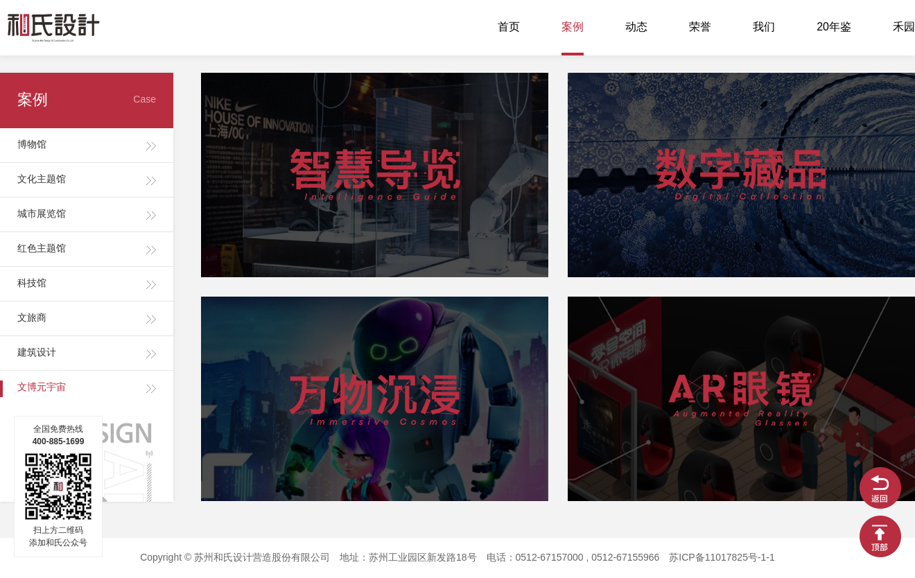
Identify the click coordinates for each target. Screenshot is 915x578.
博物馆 (31, 145)
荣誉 (700, 27)
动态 (636, 27)
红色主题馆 (41, 249)
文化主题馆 (41, 180)
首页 (509, 27)
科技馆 (31, 284)
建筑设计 (36, 353)
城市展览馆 (41, 214)
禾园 (904, 27)
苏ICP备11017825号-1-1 (722, 558)
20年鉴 (834, 27)
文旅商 (31, 318)
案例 (572, 27)
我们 (764, 27)
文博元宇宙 (41, 388)
